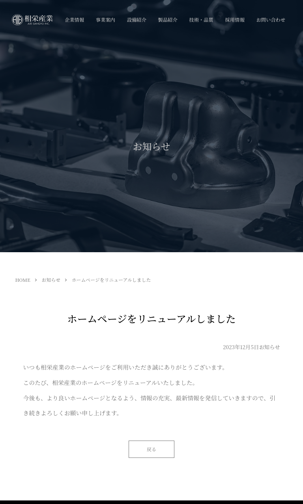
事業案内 (105, 19)
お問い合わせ (270, 19)
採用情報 (235, 19)
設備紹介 (136, 19)
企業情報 (74, 19)
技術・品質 (201, 19)
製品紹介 (168, 19)
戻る (151, 449)
